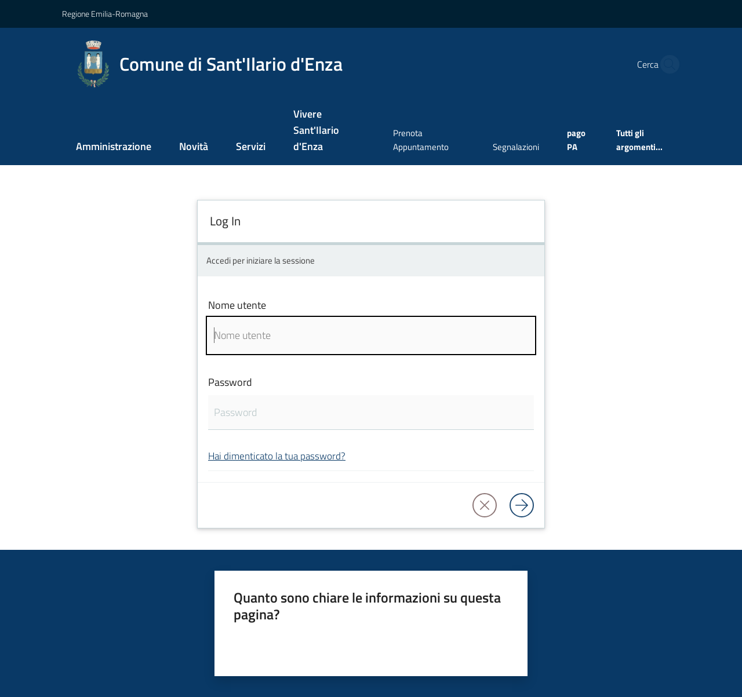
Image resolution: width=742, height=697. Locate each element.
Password (230, 382)
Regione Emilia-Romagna (105, 14)
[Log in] (522, 505)
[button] (667, 64)
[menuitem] (113, 147)
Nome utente (237, 305)
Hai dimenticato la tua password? (276, 455)
